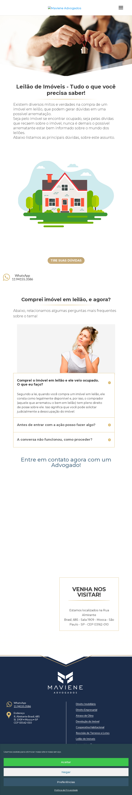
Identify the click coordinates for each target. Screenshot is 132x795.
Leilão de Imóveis (85, 738)
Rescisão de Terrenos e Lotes (93, 732)
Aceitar (66, 762)
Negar (66, 772)
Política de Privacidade (66, 790)
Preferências (66, 782)
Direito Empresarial (86, 709)
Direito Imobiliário (86, 703)
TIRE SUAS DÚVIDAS (66, 260)
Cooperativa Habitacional (90, 727)
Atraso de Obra (84, 715)
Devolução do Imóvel (87, 721)
